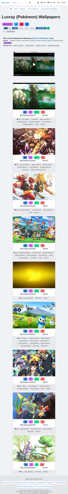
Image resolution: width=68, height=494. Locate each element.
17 (36, 157)
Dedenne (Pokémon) (48, 252)
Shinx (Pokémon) (34, 340)
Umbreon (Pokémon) (22, 121)
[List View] (10, 28)
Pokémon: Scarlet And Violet (55, 40)
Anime (15, 9)
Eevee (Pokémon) (42, 255)
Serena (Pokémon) (24, 257)
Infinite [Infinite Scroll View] (15, 28)
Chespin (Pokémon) (20, 255)
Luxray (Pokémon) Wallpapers (49, 9)
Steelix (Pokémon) (36, 164)
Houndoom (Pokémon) (22, 388)
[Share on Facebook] (27, 24)
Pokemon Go (44, 346)
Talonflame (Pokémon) (24, 252)
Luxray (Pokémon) (33, 9)
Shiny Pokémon (26, 119)
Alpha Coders (5, 2)
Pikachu (18, 40)
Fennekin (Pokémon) (36, 429)
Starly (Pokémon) (44, 340)
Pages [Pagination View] (21, 28)
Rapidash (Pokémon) (34, 121)
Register (63, 2)
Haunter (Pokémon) (22, 167)
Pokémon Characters (18, 45)
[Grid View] (6, 28)
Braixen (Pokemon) (31, 255)
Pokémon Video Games (53, 45)
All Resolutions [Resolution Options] (41, 28)
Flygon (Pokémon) (47, 429)
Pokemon (13, 40)
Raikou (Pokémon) (47, 210)
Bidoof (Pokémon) (45, 338)
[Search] (30, 2)
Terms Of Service (30, 482)
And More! (7, 43)
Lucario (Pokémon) (23, 343)
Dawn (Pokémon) (34, 388)
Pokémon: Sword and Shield (38, 40)
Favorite (7, 24)
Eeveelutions (34, 119)
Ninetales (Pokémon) (28, 124)
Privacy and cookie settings (42, 486)
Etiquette (50, 482)
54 (36, 112)
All (3, 31)
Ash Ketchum (25, 40)
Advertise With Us (60, 482)
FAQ (11, 482)
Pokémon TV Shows (41, 45)
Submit (43, 2)
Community (51, 2)
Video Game (26, 169)
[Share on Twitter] (16, 24)
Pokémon (22, 9)
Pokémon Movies (29, 45)
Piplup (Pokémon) (45, 343)
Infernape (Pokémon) (45, 167)
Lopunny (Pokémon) (25, 164)
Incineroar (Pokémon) (25, 210)
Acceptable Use (41, 482)
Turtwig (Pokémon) (34, 343)
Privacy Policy (19, 482)
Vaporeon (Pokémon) (45, 119)
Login (58, 2)
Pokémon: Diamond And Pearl (38, 169)
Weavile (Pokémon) (47, 164)
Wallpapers (11, 31)
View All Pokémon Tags (42, 38)
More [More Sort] (32, 28)
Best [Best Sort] (26, 28)
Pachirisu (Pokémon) (34, 338)
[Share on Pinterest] (21, 24)
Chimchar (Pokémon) (25, 346)
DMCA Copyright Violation (25, 486)
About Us (5, 482)
